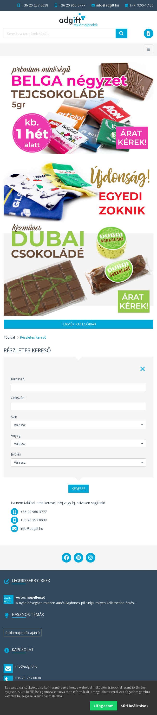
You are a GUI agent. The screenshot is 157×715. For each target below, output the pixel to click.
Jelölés (16, 454)
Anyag (15, 435)
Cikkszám (18, 397)
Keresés (78, 488)
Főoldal (9, 337)
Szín (14, 416)
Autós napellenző (30, 597)
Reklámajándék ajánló (22, 632)
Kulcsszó (18, 379)
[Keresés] (121, 33)
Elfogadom (103, 707)
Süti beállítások (134, 707)
